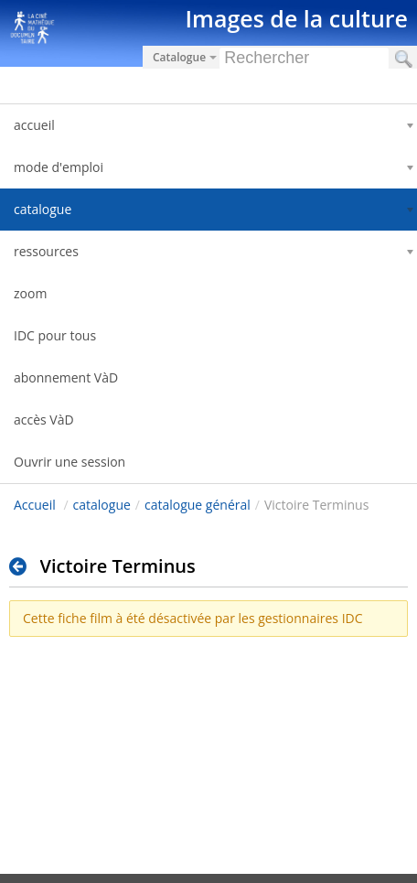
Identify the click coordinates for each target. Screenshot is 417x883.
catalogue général (197, 504)
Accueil (35, 504)
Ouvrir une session (69, 461)
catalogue (102, 504)
